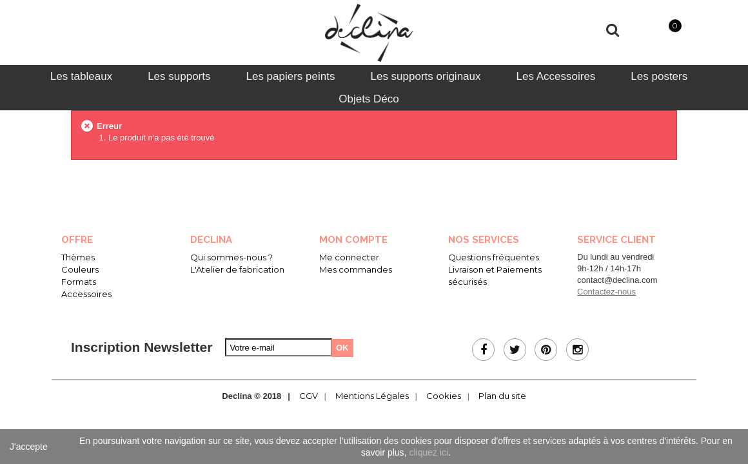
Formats (78, 281)
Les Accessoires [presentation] (556, 76)
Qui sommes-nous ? (231, 257)
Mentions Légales (372, 396)
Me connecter (349, 257)
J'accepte (29, 446)
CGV (308, 396)
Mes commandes (355, 269)
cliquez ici (428, 452)
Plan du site (502, 396)
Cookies (443, 396)
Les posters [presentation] (659, 76)
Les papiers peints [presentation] (290, 76)
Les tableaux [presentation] (81, 76)
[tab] (81, 76)
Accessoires (86, 294)
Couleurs (80, 269)
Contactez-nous (606, 291)
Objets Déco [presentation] (369, 99)
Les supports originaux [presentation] (425, 76)
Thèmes (78, 257)
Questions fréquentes (493, 257)
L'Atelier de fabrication (237, 269)
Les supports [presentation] (179, 76)
